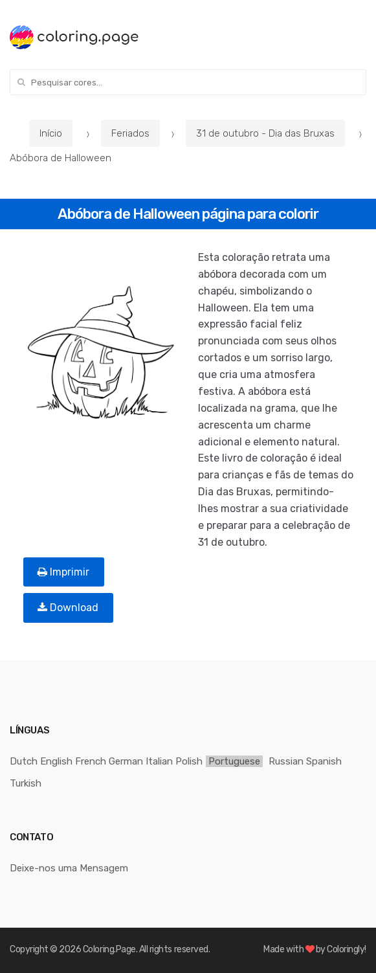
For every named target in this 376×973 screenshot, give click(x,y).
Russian (286, 761)
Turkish (25, 783)
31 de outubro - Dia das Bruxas (265, 133)
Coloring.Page (109, 949)
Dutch (24, 761)
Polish (189, 761)
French (90, 761)
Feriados (130, 133)
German (126, 761)
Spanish (324, 761)
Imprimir (63, 572)
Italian (159, 761)
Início (50, 133)
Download (68, 607)
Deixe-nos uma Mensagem (69, 868)
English (56, 761)
